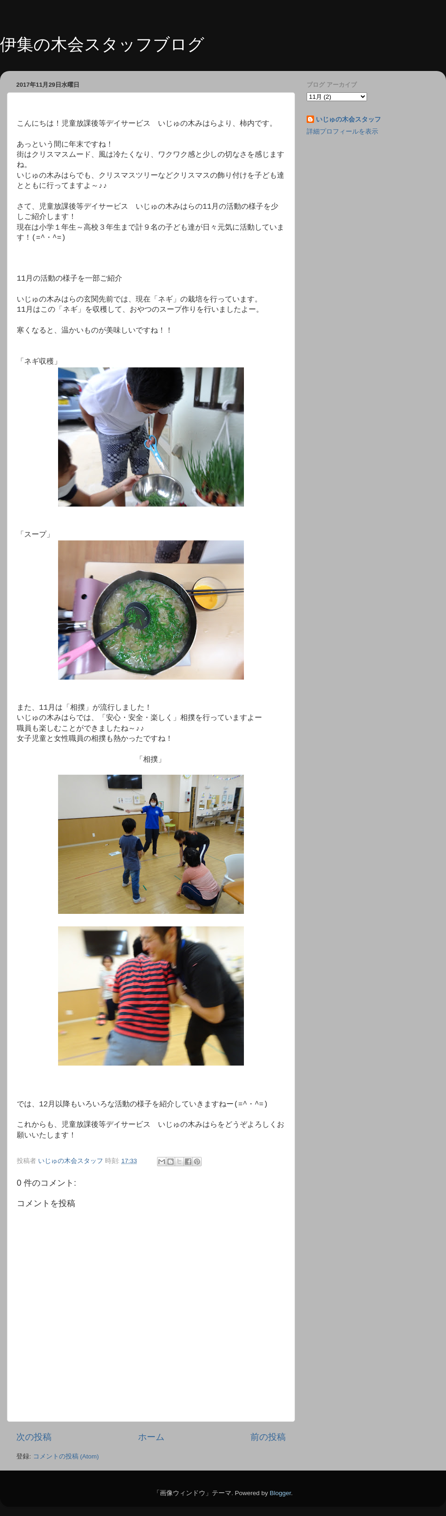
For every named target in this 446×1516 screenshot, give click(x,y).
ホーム (151, 1437)
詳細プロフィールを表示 (342, 131)
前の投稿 (268, 1437)
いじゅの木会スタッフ (348, 119)
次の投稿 (34, 1437)
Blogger (280, 1493)
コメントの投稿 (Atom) (66, 1456)
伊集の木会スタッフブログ (102, 44)
